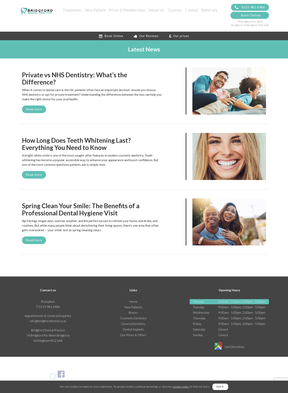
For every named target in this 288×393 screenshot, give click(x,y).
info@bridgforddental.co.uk (48, 321)
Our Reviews (146, 36)
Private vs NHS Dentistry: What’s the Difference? (74, 78)
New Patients (133, 307)
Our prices (179, 36)
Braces (133, 312)
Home (133, 301)
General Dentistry (133, 324)
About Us (156, 10)
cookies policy (181, 386)
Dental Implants (133, 329)
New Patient (95, 10)
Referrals (209, 10)
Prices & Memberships (127, 10)
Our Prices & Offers (133, 335)
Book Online (251, 15)
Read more (34, 109)
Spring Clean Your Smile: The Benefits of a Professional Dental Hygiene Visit (81, 209)
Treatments (72, 10)
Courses (175, 10)
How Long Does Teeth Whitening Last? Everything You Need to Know (76, 144)
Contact (191, 10)
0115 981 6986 (250, 7)
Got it (220, 386)
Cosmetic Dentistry (133, 318)
